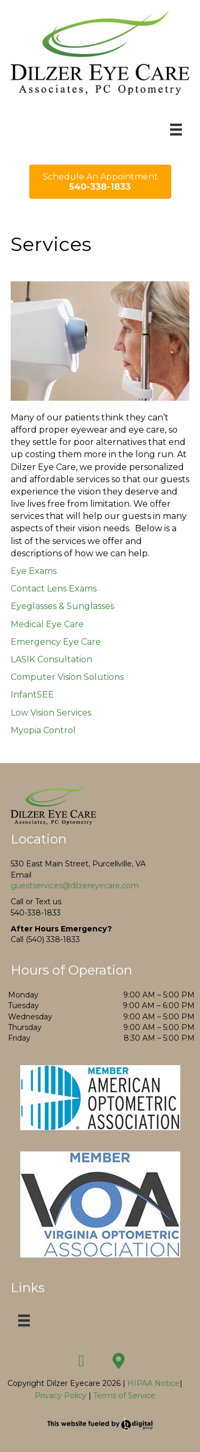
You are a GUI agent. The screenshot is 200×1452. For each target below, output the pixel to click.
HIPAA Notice (152, 1383)
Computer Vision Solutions (67, 677)
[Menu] (176, 129)
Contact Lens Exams (54, 588)
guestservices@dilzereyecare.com (75, 885)
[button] (82, 1361)
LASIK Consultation (51, 659)
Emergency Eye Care (56, 642)
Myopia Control (43, 730)
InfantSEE (32, 695)
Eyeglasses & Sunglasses (62, 606)
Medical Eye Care (47, 624)
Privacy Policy (60, 1395)
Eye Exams (34, 571)
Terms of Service (124, 1395)
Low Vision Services (51, 713)
